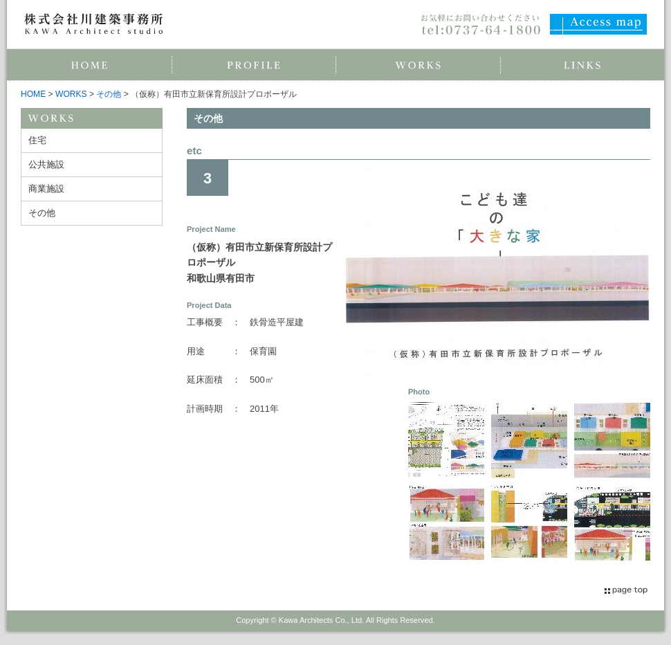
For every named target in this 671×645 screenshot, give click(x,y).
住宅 (37, 140)
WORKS (71, 94)
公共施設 (46, 164)
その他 (108, 94)
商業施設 (46, 188)
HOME (33, 94)
